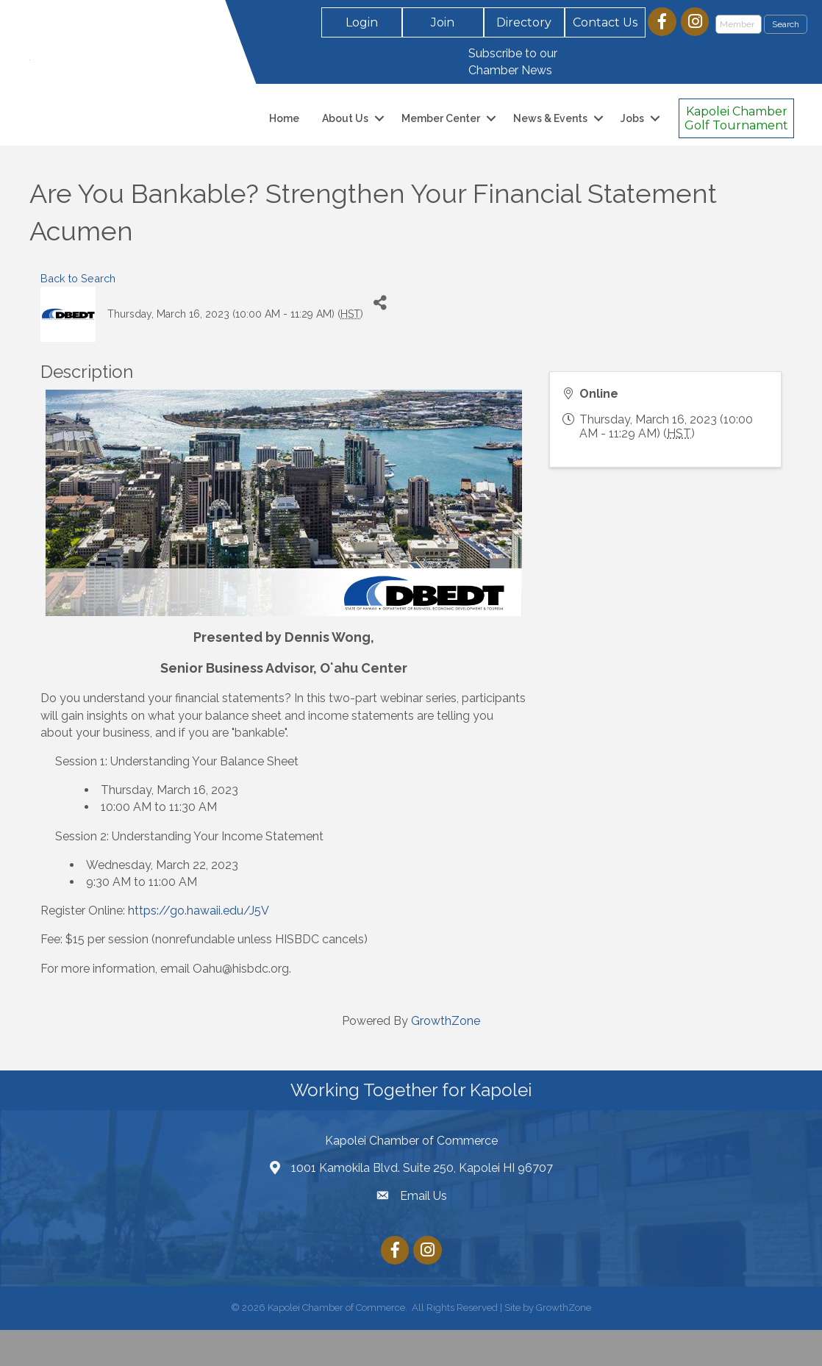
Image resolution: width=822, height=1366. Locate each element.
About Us (345, 137)
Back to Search (77, 315)
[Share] (379, 339)
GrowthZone (445, 1057)
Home (284, 137)
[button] (361, 22)
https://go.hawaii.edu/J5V (198, 947)
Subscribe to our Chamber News (512, 61)
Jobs (632, 137)
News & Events (550, 137)
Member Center (440, 137)
